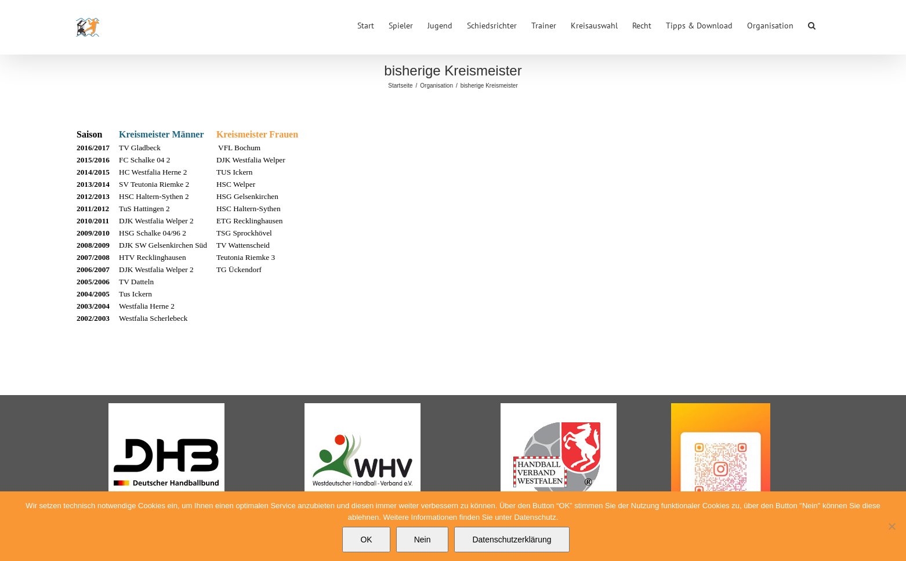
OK (366, 539)
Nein (422, 539)
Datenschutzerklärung (511, 539)
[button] (812, 24)
